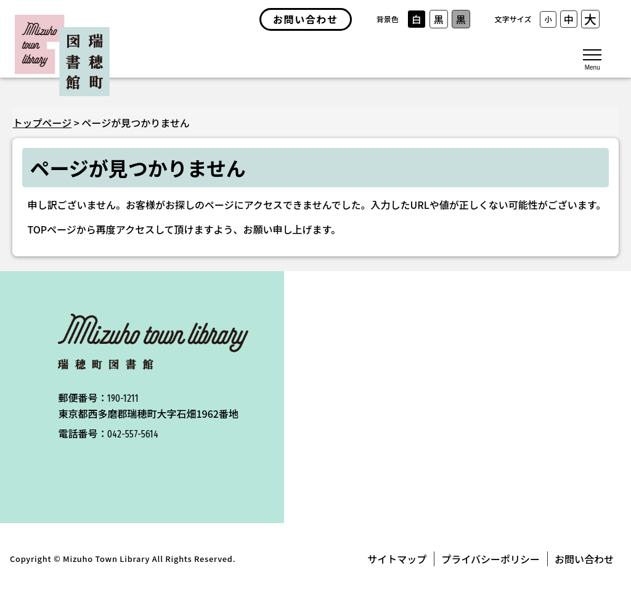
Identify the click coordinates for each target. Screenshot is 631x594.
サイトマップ (396, 558)
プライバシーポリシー (490, 558)
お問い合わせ (584, 558)
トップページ (41, 122)
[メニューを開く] (592, 58)
